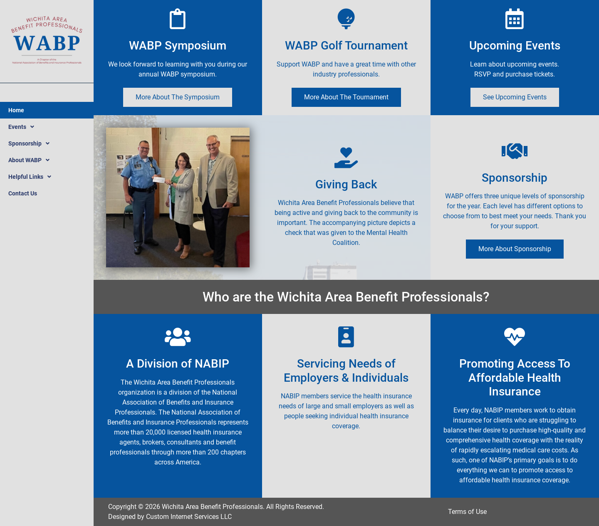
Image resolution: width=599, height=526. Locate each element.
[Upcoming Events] (514, 18)
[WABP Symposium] (177, 18)
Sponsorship (29, 143)
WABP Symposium (177, 45)
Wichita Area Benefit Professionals (212, 507)
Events (21, 127)
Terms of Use (467, 512)
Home (16, 110)
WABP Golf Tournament (346, 45)
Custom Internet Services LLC (189, 517)
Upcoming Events (514, 45)
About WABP (29, 160)
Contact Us (22, 193)
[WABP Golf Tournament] (346, 18)
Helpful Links (29, 177)
